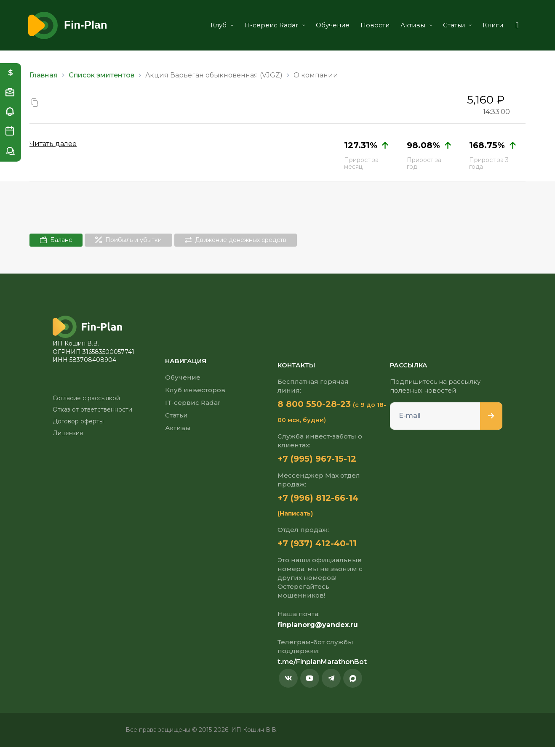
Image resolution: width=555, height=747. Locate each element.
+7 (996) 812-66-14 (318, 498)
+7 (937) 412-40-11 (317, 543)
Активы (416, 25)
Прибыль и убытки (128, 240)
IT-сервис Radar (274, 25)
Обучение (333, 25)
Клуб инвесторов (195, 390)
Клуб (222, 25)
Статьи (457, 25)
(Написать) (295, 513)
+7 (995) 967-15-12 (317, 459)
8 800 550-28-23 (314, 404)
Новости (375, 25)
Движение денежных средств (235, 240)
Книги (493, 25)
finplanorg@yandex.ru (318, 625)
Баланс (56, 240)
